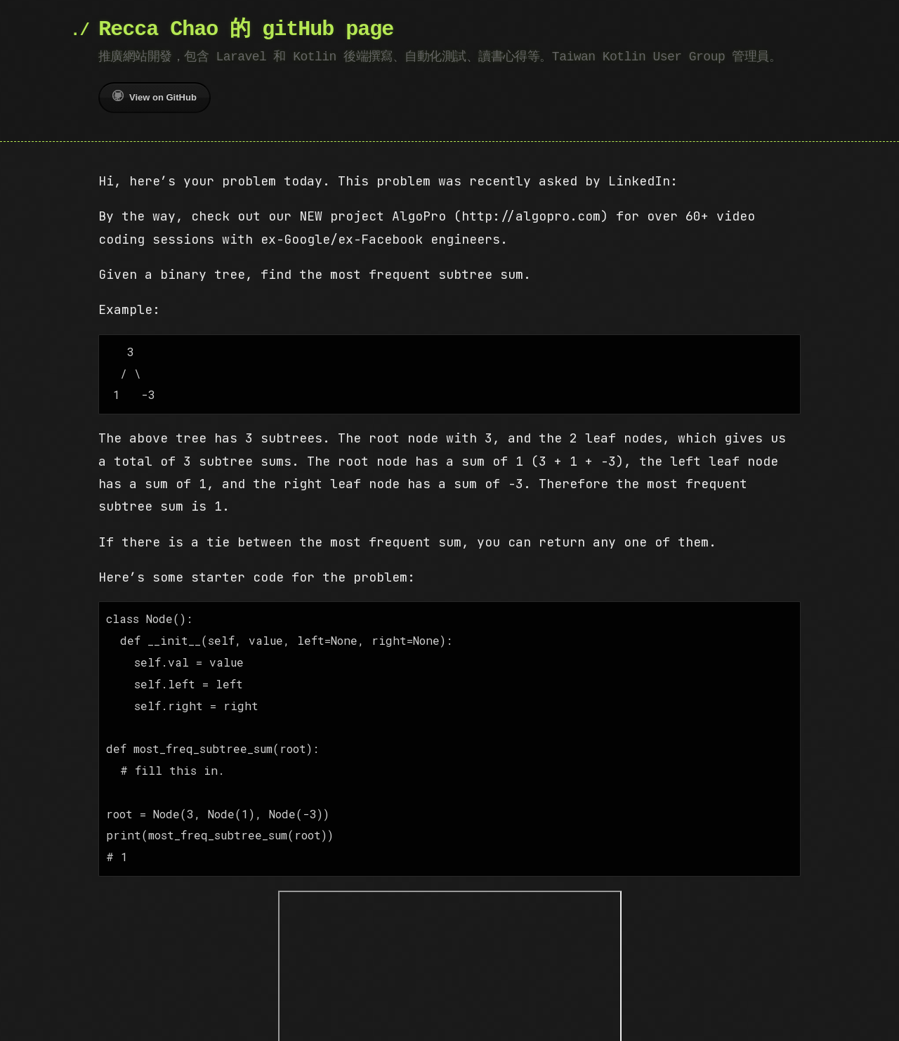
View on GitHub (154, 96)
